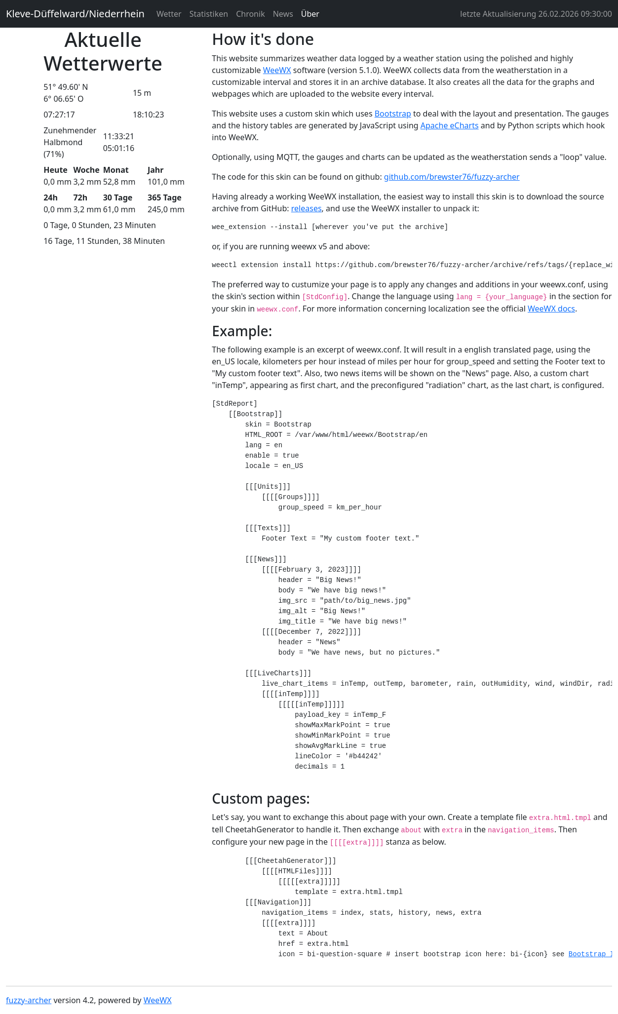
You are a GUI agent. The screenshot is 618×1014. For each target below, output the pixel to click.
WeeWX (277, 70)
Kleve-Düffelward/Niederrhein (75, 13)
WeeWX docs (551, 308)
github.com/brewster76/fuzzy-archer (452, 176)
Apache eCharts (450, 125)
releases (306, 208)
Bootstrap (393, 113)
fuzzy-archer (28, 1000)
